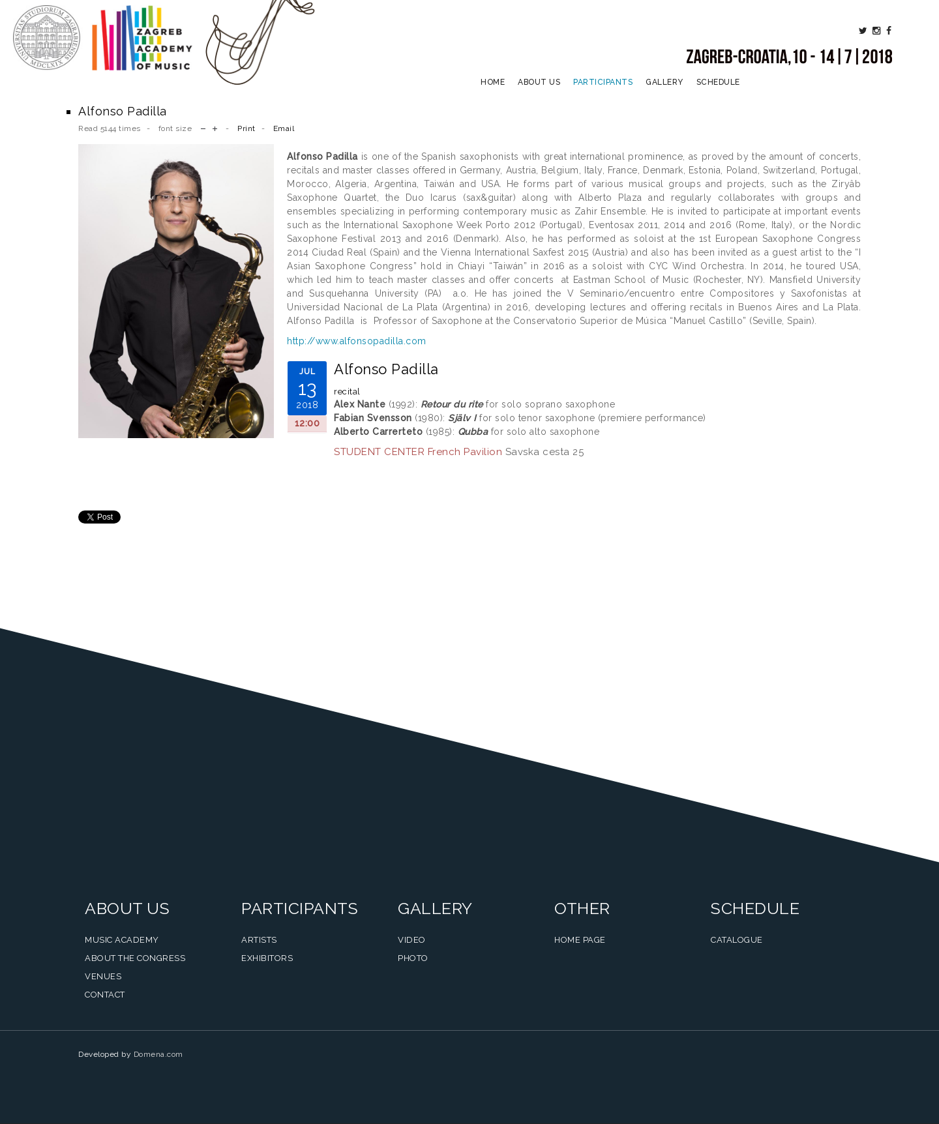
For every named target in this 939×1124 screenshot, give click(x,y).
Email (284, 128)
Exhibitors (267, 958)
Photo (413, 958)
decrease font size (203, 127)
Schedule (718, 82)
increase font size (215, 127)
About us (539, 82)
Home (493, 82)
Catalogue (737, 940)
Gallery (664, 82)
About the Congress (135, 958)
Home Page (580, 940)
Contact (105, 994)
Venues (103, 976)
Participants (603, 82)
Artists (259, 940)
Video (412, 940)
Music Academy (122, 940)
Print (246, 128)
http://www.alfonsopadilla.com (356, 341)
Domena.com (158, 1054)
